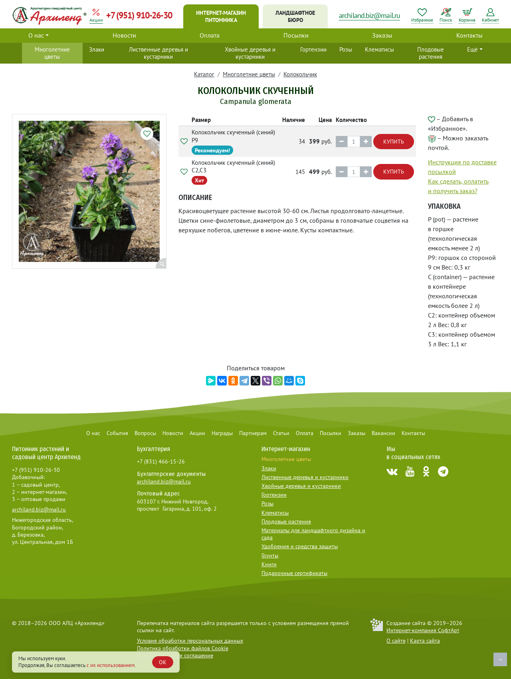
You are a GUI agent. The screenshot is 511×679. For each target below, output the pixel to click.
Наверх (500, 659)
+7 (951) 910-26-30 (139, 15)
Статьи (281, 433)
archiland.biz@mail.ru (369, 15)
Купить (393, 141)
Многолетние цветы (52, 53)
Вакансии (383, 433)
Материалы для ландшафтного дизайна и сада (313, 534)
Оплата (210, 35)
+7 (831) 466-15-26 (161, 461)
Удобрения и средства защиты (299, 546)
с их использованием (111, 665)
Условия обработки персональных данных (190, 640)
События (117, 433)
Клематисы (379, 49)
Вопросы (145, 433)
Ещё (472, 49)
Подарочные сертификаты (294, 573)
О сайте (396, 640)
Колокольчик (300, 74)
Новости (124, 35)
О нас (36, 35)
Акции (197, 433)
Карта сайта (425, 640)
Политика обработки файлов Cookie (182, 648)
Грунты (269, 555)
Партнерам (253, 433)
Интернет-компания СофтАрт (423, 630)
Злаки (96, 49)
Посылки (296, 35)
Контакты (469, 35)
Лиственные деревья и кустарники (158, 53)
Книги (269, 564)
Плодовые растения (430, 53)
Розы (345, 49)
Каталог (204, 74)
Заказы (382, 35)
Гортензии (313, 49)
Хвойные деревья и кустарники (250, 53)
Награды (222, 433)
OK (162, 662)
